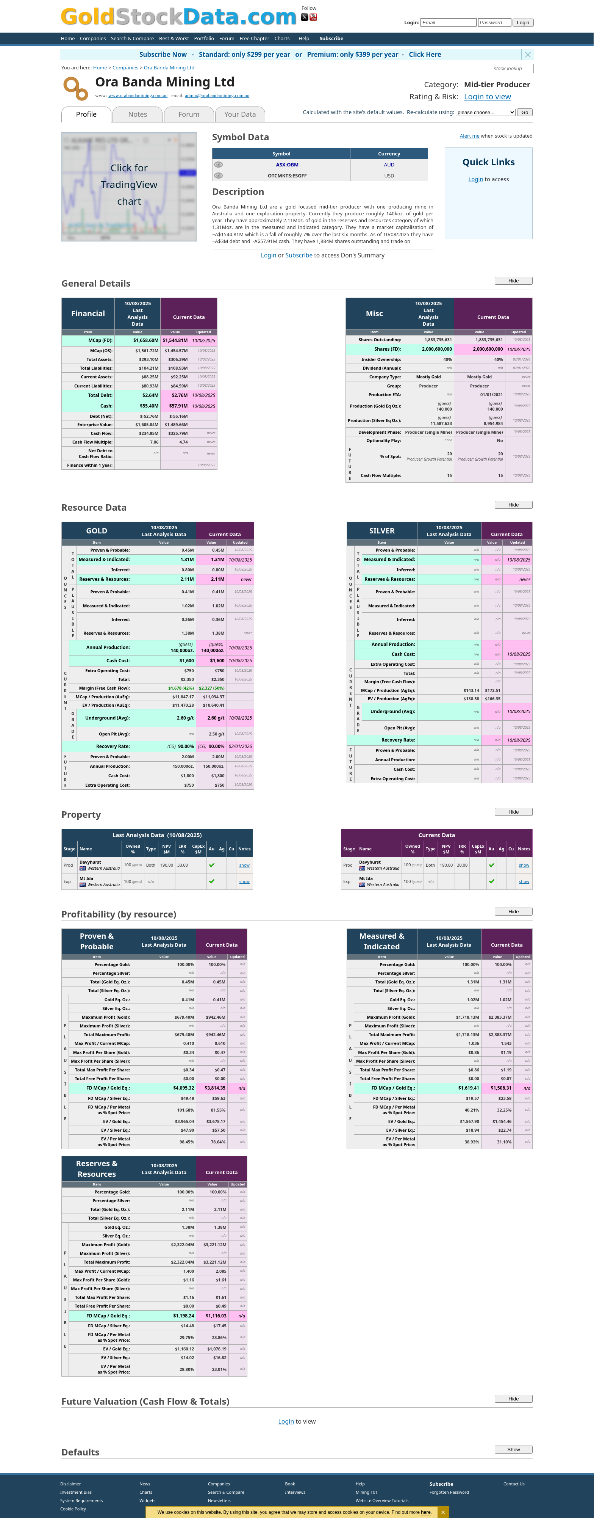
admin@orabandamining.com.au (217, 95)
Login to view (487, 96)
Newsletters (219, 1500)
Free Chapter (254, 38)
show (244, 865)
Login (269, 255)
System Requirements (81, 1500)
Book (288, 1484)
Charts (282, 38)
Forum (226, 38)
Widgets (144, 1500)
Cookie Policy (73, 1509)
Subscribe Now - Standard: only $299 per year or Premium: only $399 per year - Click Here (290, 54)
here (426, 1512)
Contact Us (514, 1484)
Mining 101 (367, 1492)
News (142, 1484)
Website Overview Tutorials (382, 1500)
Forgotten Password (449, 1492)
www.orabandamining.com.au (137, 95)
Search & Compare (132, 38)
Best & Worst (174, 38)
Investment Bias (76, 1492)
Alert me (470, 135)
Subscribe (299, 255)
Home (68, 38)
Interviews (293, 1492)
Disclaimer (70, 1484)
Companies (93, 38)
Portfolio (204, 38)
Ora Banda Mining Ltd (169, 67)
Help (304, 38)
